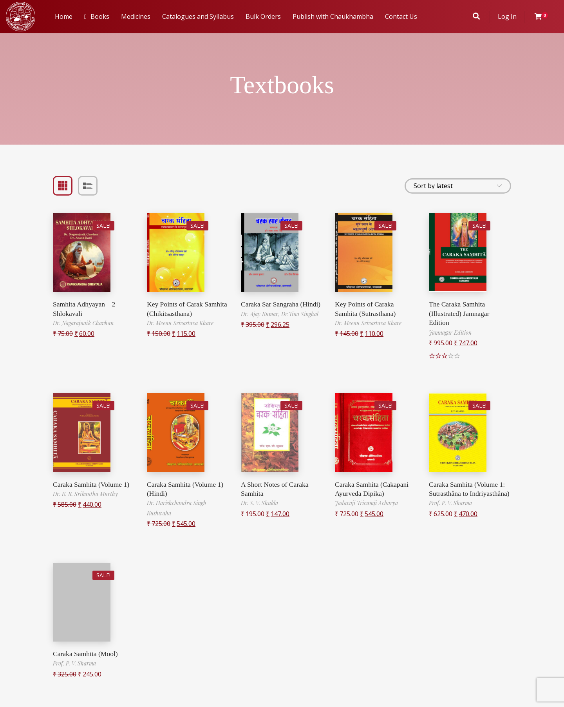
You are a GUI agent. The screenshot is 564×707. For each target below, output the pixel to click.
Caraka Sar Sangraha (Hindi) (281, 304)
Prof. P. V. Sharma (450, 512)
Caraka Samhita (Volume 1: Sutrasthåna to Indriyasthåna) (468, 493)
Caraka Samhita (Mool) (86, 654)
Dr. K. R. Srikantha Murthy (85, 494)
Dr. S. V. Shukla (259, 503)
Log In (507, 16)
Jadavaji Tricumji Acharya (366, 503)
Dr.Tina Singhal (299, 314)
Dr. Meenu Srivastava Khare (180, 323)
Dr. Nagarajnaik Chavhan (83, 323)
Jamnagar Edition (450, 332)
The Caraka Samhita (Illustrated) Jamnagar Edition (460, 313)
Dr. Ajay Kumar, (261, 314)
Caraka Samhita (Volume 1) (92, 484)
